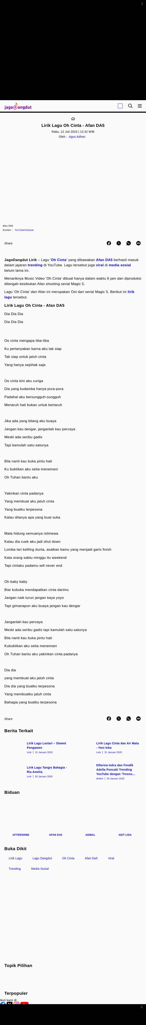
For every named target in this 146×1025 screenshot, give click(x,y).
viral (100, 265)
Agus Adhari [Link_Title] (77, 136)
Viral (111, 858)
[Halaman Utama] (17, 106)
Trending (15, 868)
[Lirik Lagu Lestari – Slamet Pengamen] (38, 747)
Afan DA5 (104, 260)
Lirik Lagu (15, 858)
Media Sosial (40, 868)
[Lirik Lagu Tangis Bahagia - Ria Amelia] (38, 771)
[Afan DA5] (55, 818)
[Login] (120, 106)
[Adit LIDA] (125, 818)
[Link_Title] (73, 119)
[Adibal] (90, 818)
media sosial (120, 265)
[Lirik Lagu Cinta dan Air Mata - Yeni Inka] (108, 747)
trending (35, 265)
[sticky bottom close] (142, 1006)
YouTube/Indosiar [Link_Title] (24, 230)
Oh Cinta (58, 260)
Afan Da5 (91, 858)
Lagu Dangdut (42, 858)
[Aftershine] (20, 818)
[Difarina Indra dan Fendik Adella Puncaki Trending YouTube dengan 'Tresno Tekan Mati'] (108, 771)
